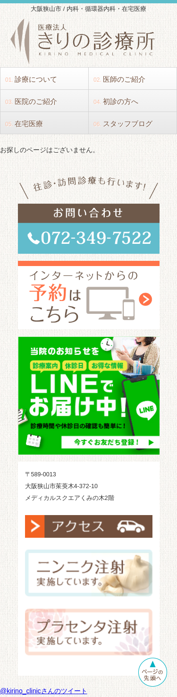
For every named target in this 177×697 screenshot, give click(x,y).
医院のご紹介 (31, 101)
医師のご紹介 (119, 79)
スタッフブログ (122, 124)
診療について (31, 79)
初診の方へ (115, 101)
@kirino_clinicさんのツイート (43, 691)
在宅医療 (24, 124)
